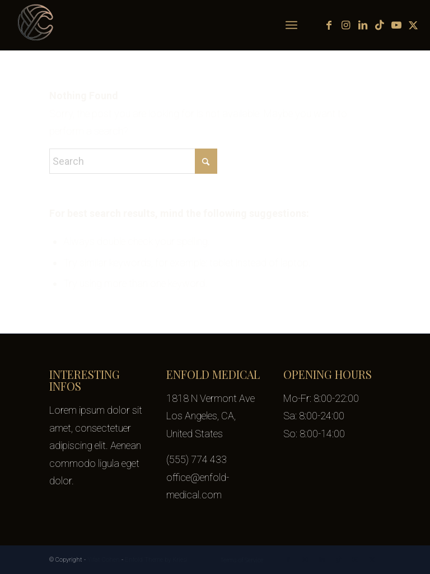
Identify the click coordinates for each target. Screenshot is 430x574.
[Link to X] (413, 25)
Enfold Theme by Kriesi (156, 559)
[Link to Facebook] (329, 25)
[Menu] (291, 25)
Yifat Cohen (103, 559)
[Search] (133, 161)
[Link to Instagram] (346, 25)
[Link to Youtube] (396, 25)
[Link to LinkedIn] (362, 25)
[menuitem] (291, 25)
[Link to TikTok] (379, 25)
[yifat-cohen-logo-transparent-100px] (36, 25)
